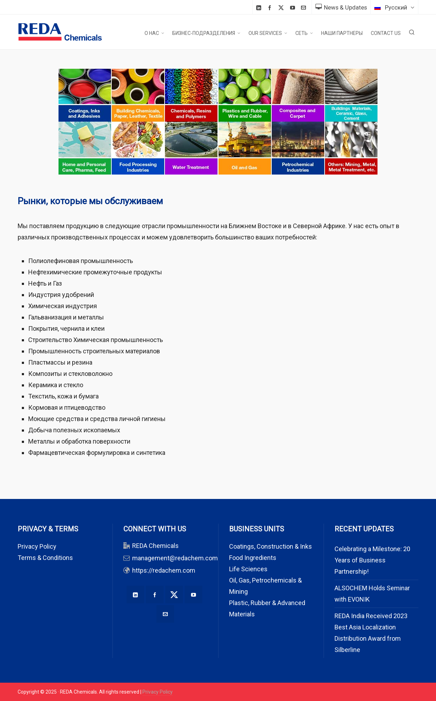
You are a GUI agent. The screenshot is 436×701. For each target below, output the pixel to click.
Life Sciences (248, 569)
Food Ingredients (252, 557)
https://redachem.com (163, 570)
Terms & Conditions (45, 557)
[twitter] (282, 8)
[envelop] (304, 8)
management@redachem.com (175, 558)
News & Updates (341, 7)
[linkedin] (259, 8)
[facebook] (270, 8)
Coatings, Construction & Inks (270, 546)
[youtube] (293, 8)
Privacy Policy (37, 546)
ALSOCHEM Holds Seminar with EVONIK (372, 593)
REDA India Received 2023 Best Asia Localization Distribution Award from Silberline (370, 632)
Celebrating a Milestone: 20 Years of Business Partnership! (372, 560)
